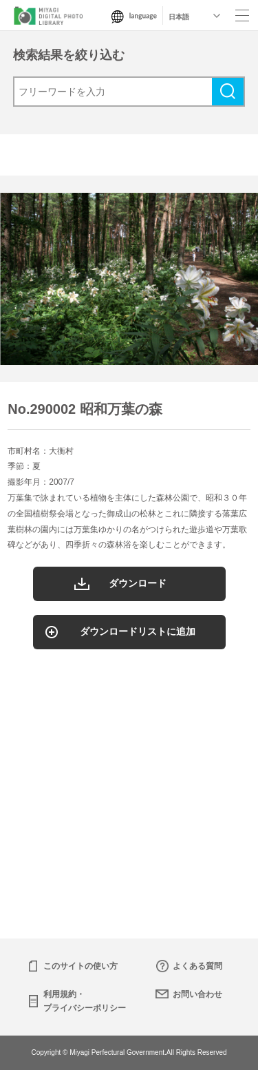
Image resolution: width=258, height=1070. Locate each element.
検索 (228, 91)
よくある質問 (197, 966)
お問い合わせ (197, 994)
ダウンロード (137, 583)
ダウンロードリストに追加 (137, 631)
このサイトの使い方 (80, 966)
